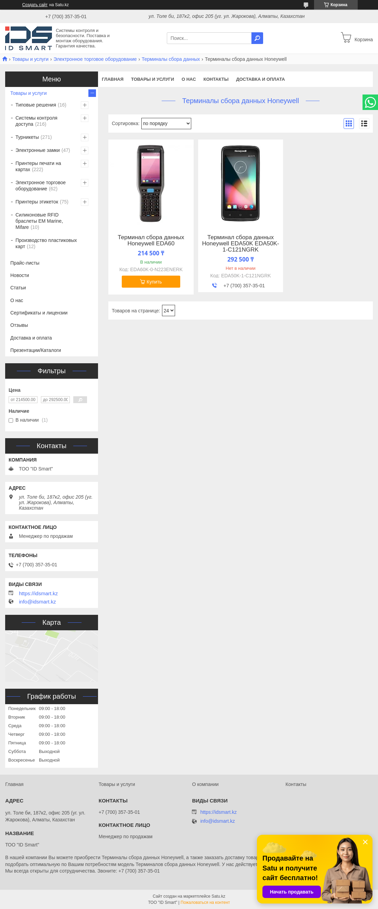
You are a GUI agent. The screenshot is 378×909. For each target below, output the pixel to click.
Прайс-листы (25, 263)
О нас (189, 79)
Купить (154, 282)
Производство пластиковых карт (46, 243)
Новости (19, 275)
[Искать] (257, 38)
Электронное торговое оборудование (95, 59)
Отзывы (19, 325)
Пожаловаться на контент (205, 902)
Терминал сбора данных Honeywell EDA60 (151, 240)
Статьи (18, 287)
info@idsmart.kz (37, 602)
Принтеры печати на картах (38, 166)
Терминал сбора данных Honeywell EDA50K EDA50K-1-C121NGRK (240, 243)
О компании (205, 784)
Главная (112, 79)
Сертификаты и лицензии (38, 312)
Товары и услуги (30, 59)
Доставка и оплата (260, 79)
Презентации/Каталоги (35, 350)
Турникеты (27, 137)
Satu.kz (218, 896)
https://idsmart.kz (38, 593)
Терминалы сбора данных (171, 59)
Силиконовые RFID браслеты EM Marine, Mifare (39, 221)
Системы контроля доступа (36, 121)
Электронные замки (37, 150)
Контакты (216, 79)
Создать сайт (35, 4)
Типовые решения (35, 105)
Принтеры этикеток (36, 201)
